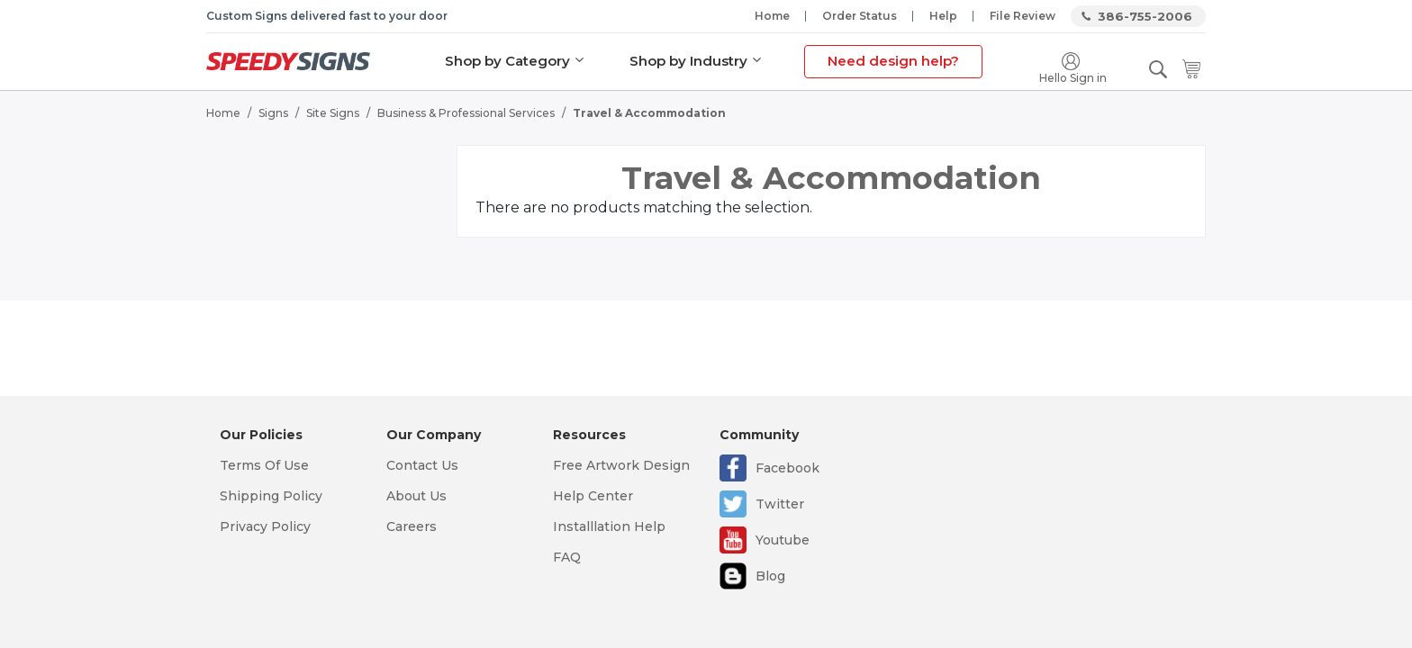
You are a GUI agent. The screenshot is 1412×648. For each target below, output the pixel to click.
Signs (273, 113)
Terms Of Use (264, 465)
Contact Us (422, 465)
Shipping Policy (271, 496)
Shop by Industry (688, 60)
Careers (411, 526)
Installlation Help (609, 526)
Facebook (787, 468)
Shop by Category (507, 60)
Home (772, 15)
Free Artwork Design (621, 465)
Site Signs (332, 113)
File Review (1022, 15)
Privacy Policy (265, 526)
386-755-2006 (1145, 16)
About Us (416, 496)
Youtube (783, 540)
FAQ (567, 557)
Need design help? (893, 60)
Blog (770, 576)
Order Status (859, 15)
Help (943, 15)
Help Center (593, 496)
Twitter (780, 504)
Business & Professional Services (466, 113)
